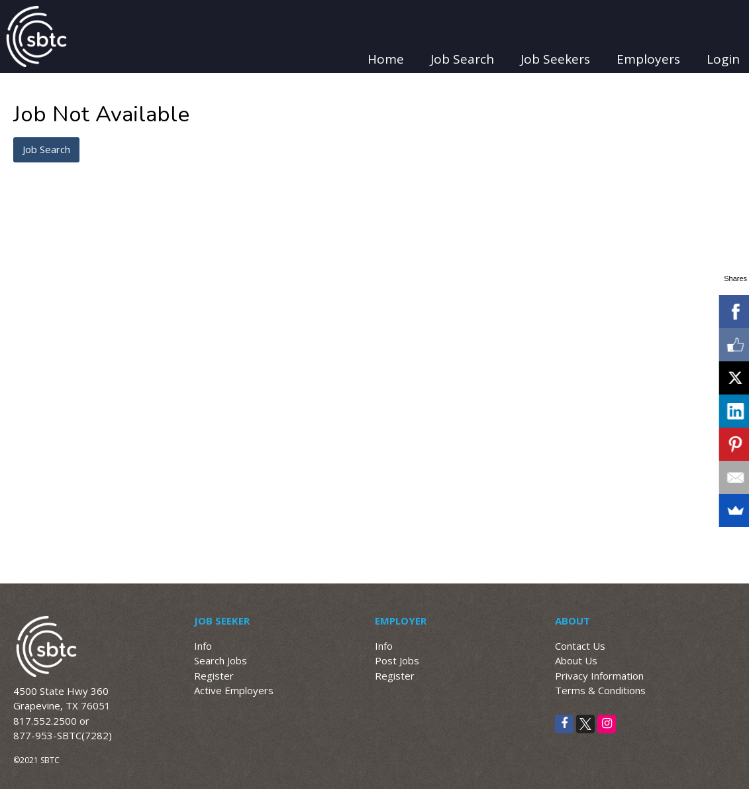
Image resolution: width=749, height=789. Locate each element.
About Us (576, 660)
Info (203, 645)
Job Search (462, 59)
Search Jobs (220, 660)
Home (386, 59)
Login (723, 59)
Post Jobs (397, 660)
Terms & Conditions (600, 690)
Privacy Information (599, 675)
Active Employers (234, 690)
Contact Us (580, 645)
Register (214, 675)
